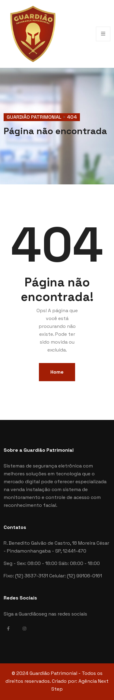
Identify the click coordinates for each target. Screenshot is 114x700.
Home (57, 372)
